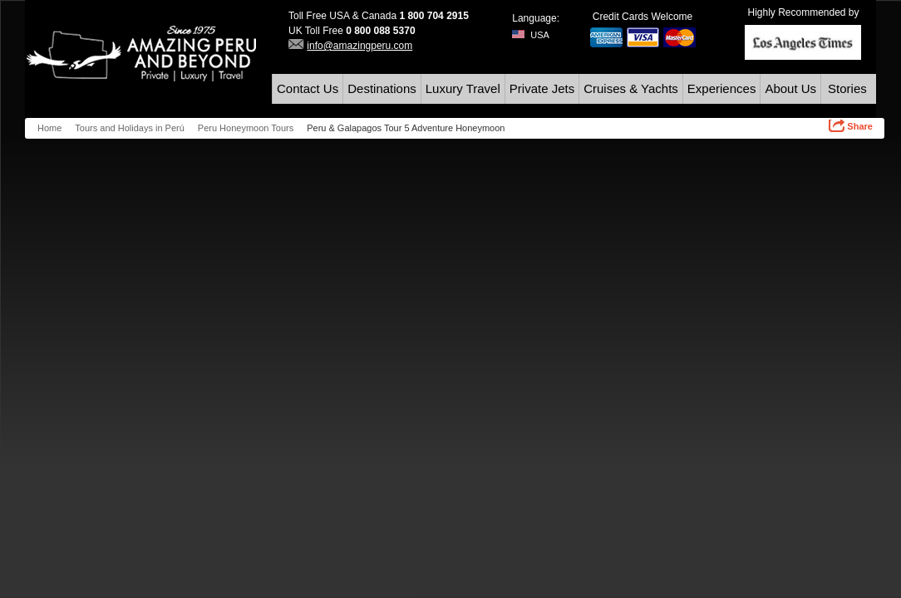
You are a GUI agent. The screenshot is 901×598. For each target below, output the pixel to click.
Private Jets (542, 88)
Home (49, 128)
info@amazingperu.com (359, 45)
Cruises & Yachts (630, 88)
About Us (790, 88)
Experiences (721, 88)
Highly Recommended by (803, 12)
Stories (847, 88)
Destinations (381, 88)
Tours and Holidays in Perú (129, 128)
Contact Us (307, 88)
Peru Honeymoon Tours (245, 128)
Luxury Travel (463, 88)
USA (530, 35)
